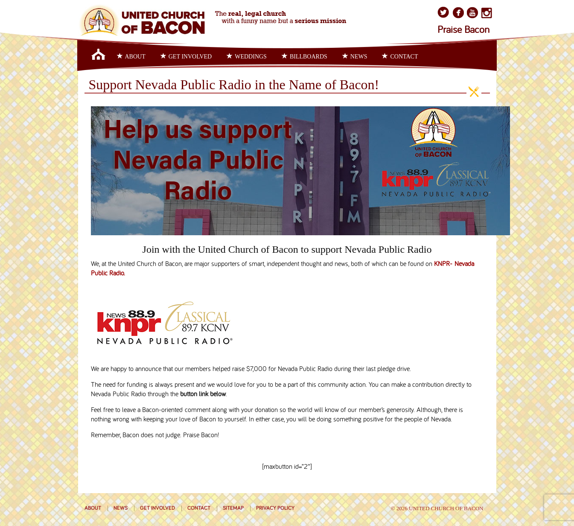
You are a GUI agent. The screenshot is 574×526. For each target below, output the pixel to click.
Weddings (247, 56)
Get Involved (186, 56)
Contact (400, 56)
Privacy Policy (275, 508)
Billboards (304, 56)
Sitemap (233, 508)
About (131, 56)
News (354, 56)
